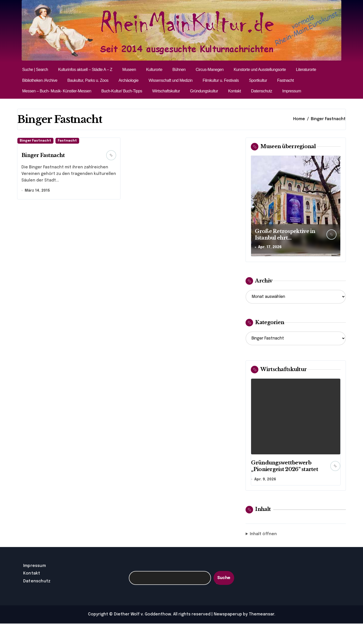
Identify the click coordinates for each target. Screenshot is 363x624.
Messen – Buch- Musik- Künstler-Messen (56, 91)
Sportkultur (258, 80)
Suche (223, 578)
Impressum (291, 91)
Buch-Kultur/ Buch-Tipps (121, 91)
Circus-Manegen (210, 69)
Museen (129, 69)
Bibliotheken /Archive (39, 80)
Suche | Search (35, 69)
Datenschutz (261, 91)
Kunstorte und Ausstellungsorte (260, 69)
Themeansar (261, 615)
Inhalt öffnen (263, 534)
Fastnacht (285, 80)
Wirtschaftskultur (166, 91)
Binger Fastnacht (35, 140)
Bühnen (179, 69)
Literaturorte (306, 69)
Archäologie (128, 80)
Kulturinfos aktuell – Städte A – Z (85, 69)
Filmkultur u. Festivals (221, 80)
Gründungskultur (204, 91)
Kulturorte (154, 69)
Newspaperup (228, 615)
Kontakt (234, 91)
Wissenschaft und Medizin (170, 80)
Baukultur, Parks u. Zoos (87, 80)
